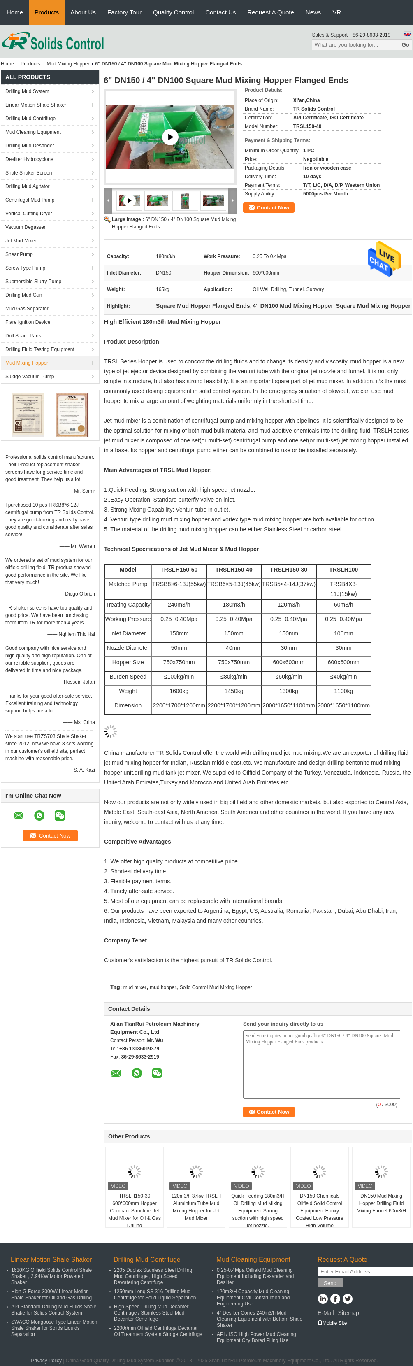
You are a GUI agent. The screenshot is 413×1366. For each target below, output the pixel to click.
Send (330, 1283)
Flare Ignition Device (27, 322)
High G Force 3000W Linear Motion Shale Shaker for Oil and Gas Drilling (51, 1295)
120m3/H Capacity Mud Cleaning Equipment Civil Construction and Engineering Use (253, 1298)
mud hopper (163, 987)
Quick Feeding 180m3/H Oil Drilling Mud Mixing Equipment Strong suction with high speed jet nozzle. (257, 1211)
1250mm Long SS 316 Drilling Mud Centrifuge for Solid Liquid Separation (155, 1295)
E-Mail (326, 1313)
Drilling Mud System (27, 91)
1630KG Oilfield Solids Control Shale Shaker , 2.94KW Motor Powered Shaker (51, 1276)
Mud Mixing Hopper (67, 64)
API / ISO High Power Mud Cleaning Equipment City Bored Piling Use (256, 1337)
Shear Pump (19, 254)
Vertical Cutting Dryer (28, 213)
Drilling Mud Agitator (27, 186)
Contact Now (273, 208)
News (313, 12)
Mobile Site (332, 1323)
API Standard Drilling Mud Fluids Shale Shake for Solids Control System (53, 1310)
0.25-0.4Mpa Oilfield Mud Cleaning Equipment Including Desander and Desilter (255, 1276)
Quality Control (173, 12)
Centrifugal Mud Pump (29, 200)
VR (336, 12)
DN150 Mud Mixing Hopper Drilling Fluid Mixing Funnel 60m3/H (381, 1203)
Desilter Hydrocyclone (29, 159)
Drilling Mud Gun (23, 295)
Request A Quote (270, 12)
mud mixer (134, 987)
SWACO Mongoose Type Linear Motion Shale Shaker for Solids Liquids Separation (54, 1328)
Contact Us (220, 12)
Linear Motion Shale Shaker (35, 105)
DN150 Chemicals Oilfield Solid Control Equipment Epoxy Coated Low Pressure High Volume (319, 1211)
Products (47, 12)
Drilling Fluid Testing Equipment (39, 349)
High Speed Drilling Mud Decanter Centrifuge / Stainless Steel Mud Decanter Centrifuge (151, 1313)
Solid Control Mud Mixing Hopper (216, 987)
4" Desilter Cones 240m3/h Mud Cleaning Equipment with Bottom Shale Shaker (259, 1319)
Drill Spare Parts (23, 336)
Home (15, 12)
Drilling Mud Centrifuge (30, 118)
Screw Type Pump (25, 268)
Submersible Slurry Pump (33, 281)
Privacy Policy (46, 1361)
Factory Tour (124, 12)
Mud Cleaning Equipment (33, 132)
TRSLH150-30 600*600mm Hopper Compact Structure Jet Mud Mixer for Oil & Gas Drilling (134, 1211)
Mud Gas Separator (27, 309)
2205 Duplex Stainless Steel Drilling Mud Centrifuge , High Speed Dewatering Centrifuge (153, 1276)
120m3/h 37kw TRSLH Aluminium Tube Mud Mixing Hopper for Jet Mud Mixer (196, 1207)
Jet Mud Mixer (20, 241)
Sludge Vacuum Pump (29, 376)
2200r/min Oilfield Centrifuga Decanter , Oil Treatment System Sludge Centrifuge (158, 1331)
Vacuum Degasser (25, 227)
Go (405, 45)
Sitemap (348, 1313)
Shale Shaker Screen (28, 173)
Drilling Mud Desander (29, 146)
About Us (83, 12)
